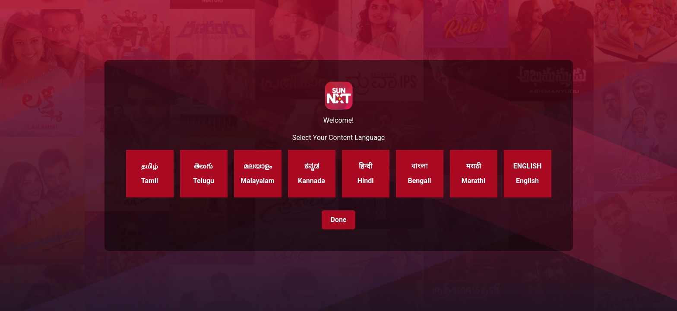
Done (338, 220)
